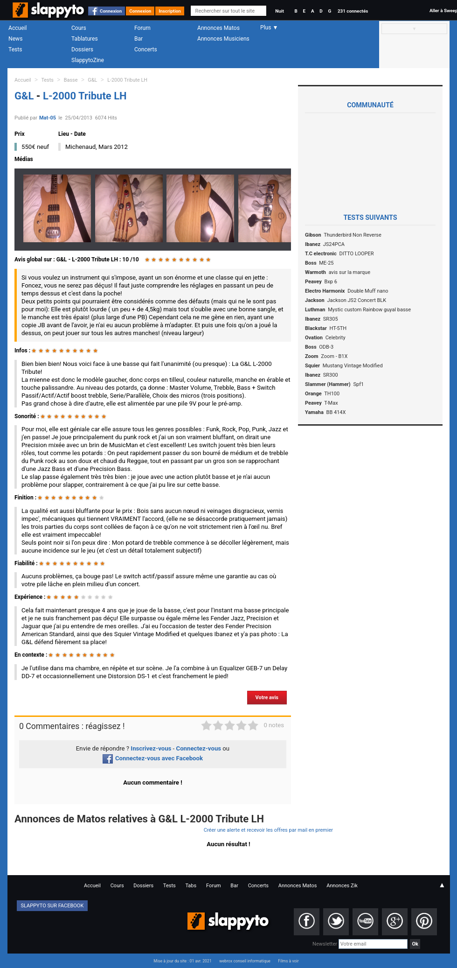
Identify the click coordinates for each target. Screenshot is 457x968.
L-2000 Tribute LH (127, 80)
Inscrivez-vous (151, 748)
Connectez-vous (199, 748)
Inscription (170, 11)
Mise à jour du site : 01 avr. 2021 (182, 961)
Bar (138, 38)
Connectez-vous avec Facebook (153, 758)
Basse (71, 80)
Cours (78, 28)
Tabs (190, 886)
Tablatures (84, 38)
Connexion (111, 11)
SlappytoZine (87, 60)
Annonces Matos (218, 28)
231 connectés (353, 11)
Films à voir (288, 961)
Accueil (17, 28)
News (15, 38)
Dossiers (82, 49)
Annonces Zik (342, 886)
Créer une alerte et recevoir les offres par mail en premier (268, 830)
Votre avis (267, 697)
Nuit (279, 11)
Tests (15, 49)
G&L (92, 80)
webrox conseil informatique (244, 961)
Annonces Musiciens (223, 38)
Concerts (145, 49)
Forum (142, 28)
